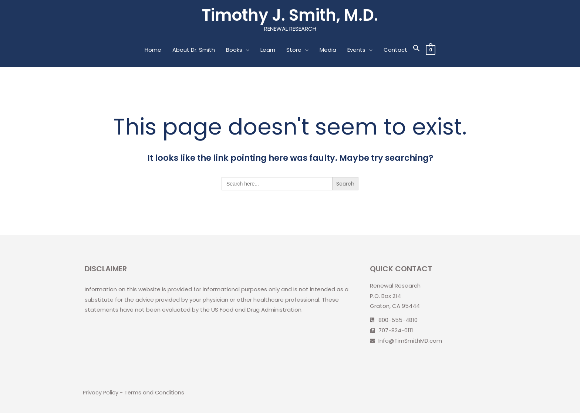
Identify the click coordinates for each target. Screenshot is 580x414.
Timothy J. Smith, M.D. (290, 15)
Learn (267, 50)
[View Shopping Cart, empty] (430, 50)
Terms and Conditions (155, 393)
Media (327, 50)
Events (356, 50)
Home (152, 50)
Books (234, 50)
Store (293, 50)
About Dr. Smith (193, 50)
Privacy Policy (101, 393)
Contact (395, 50)
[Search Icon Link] (416, 50)
